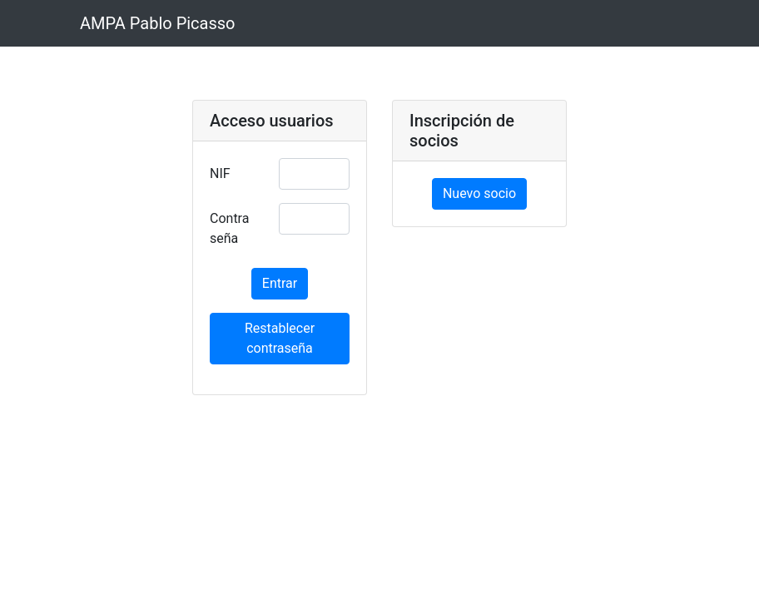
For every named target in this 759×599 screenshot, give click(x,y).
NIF (220, 173)
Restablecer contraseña (280, 338)
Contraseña (229, 228)
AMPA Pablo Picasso (158, 23)
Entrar (279, 283)
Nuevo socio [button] (479, 193)
